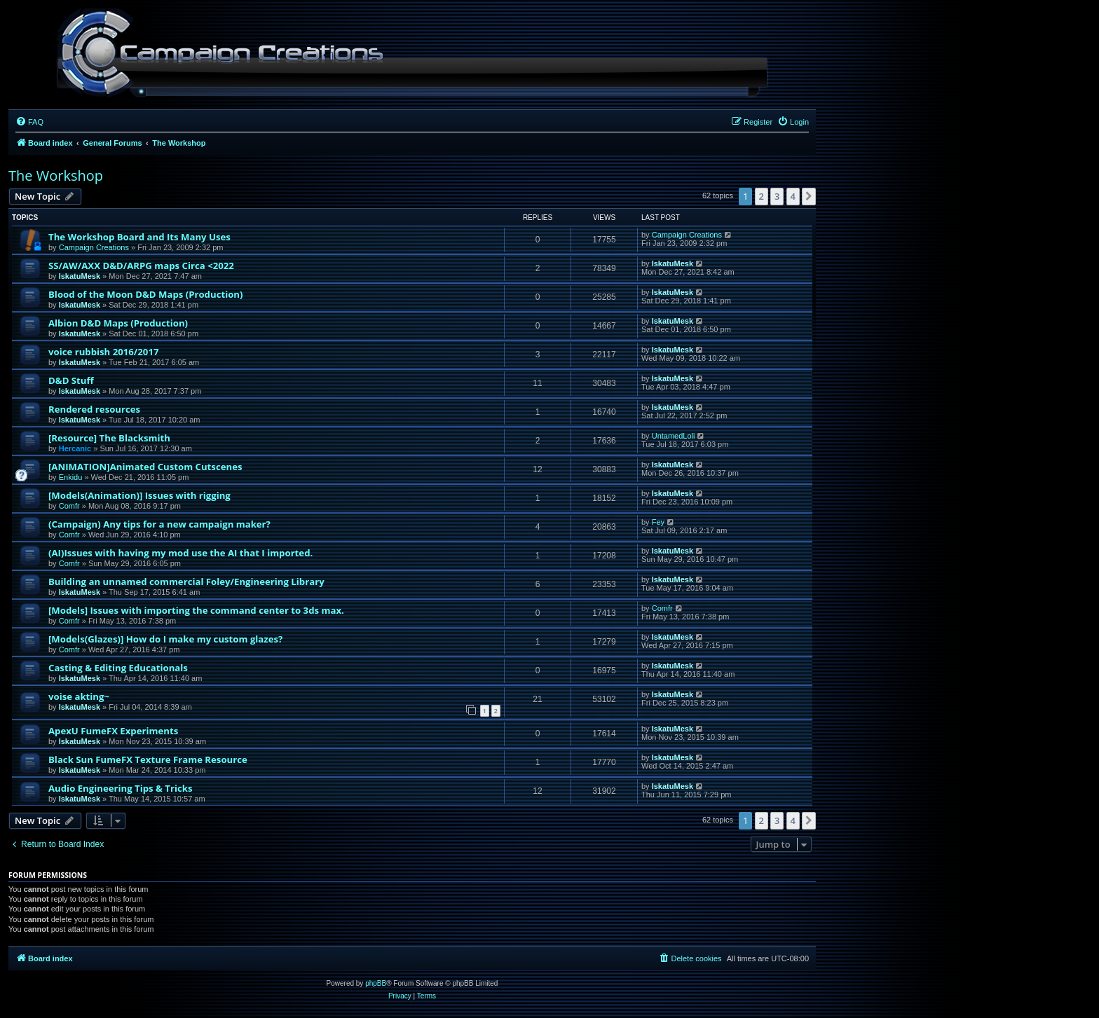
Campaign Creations (94, 247)
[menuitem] (29, 122)
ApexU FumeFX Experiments (113, 730)
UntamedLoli (673, 436)
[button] (809, 196)
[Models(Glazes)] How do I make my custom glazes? (165, 639)
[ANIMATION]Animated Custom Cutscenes (145, 466)
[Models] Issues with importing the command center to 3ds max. (196, 610)
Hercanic (75, 448)
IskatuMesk (79, 276)
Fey (658, 522)
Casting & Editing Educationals (118, 667)
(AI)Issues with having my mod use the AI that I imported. (180, 552)
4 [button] (793, 196)
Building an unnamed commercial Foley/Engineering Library (186, 581)
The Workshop (55, 175)
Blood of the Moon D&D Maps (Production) (145, 294)
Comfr (69, 506)
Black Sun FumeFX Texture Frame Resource (147, 759)
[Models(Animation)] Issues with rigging (139, 495)
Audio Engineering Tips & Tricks (120, 788)
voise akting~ (78, 696)
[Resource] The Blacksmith (109, 438)
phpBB (375, 983)
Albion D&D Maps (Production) (118, 323)
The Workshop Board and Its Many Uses (139, 237)
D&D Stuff (71, 380)
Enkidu (71, 477)
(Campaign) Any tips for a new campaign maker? (159, 524)
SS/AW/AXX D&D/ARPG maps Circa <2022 (141, 265)
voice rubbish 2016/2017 (103, 351)
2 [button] (761, 196)
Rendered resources (94, 409)
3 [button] (776, 196)
